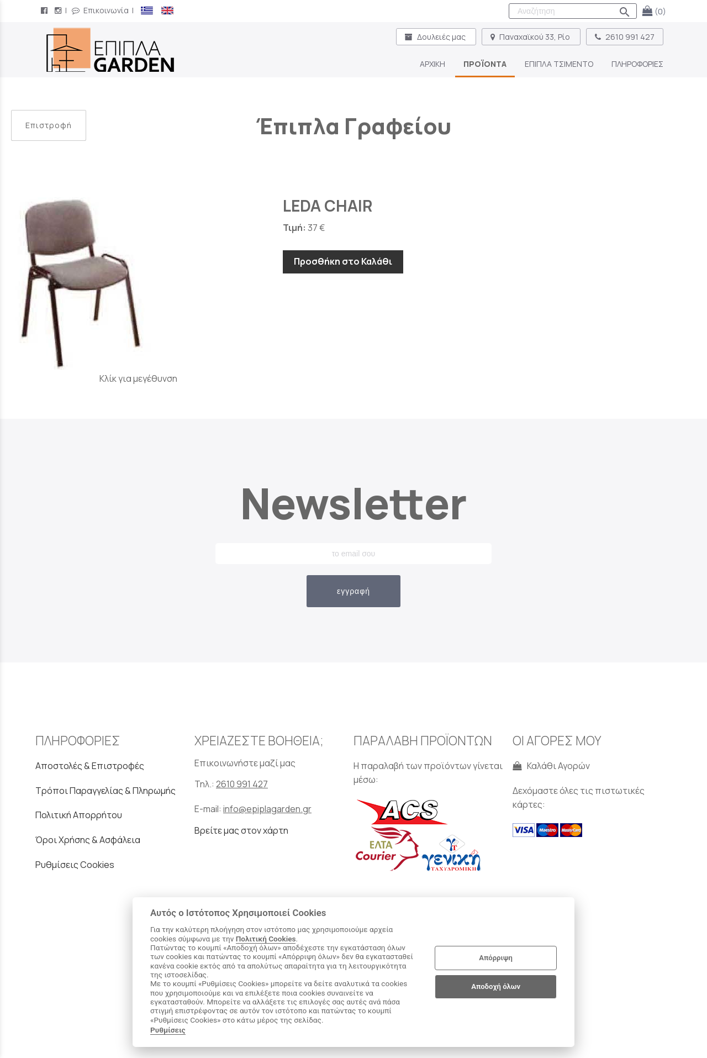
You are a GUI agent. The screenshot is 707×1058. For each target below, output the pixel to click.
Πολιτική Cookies (266, 938)
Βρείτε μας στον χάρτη (241, 830)
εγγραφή (353, 591)
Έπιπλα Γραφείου (353, 125)
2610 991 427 (625, 36)
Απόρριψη (496, 958)
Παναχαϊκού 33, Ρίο (531, 36)
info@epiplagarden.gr (267, 809)
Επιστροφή (48, 125)
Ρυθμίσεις (168, 1029)
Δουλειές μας (436, 36)
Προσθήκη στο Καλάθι (343, 261)
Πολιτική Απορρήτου (78, 815)
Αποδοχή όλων (495, 986)
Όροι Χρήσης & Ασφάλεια (87, 840)
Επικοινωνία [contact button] (100, 10)
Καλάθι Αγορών (551, 766)
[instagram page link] (59, 10)
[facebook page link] (45, 10)
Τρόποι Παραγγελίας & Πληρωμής (105, 791)
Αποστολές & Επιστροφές (89, 766)
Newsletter (353, 503)
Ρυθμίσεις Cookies (74, 865)
